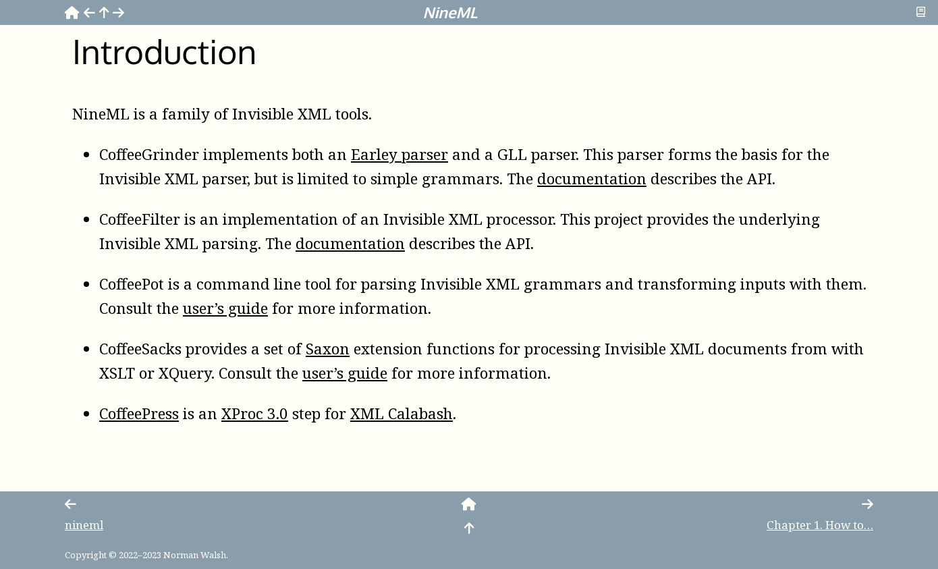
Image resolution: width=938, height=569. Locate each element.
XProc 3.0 (254, 413)
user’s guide (225, 308)
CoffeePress (139, 413)
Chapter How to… (820, 525)
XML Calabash (401, 413)
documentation (591, 178)
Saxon (328, 348)
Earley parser (399, 154)
